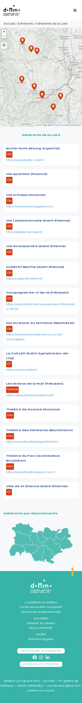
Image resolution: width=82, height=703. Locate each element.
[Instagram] (41, 657)
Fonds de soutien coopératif (41, 607)
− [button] (4, 36)
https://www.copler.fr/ (21, 370)
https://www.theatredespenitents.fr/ (32, 442)
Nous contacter (41, 628)
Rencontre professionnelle (41, 612)
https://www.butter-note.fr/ (25, 160)
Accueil (9, 24)
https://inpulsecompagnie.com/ (30, 207)
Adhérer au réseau (41, 623)
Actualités (41, 618)
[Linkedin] (47, 657)
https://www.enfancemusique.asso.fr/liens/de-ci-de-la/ (41, 307)
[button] (41, 651)
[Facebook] (35, 657)
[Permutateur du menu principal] (75, 10)
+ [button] (4, 32)
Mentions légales (41, 639)
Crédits (41, 634)
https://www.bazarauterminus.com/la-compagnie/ (34, 337)
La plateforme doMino (41, 602)
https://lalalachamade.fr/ (24, 232)
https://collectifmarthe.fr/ (24, 279)
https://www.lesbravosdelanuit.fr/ (30, 395)
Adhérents (25, 24)
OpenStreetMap (61, 125)
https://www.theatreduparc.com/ (30, 472)
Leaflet (38, 125)
